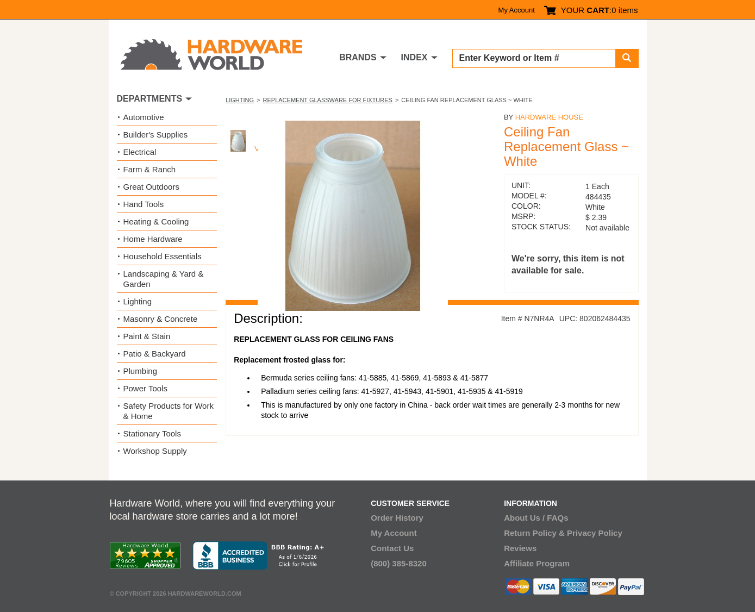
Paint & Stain (147, 336)
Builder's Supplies (155, 134)
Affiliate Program (537, 563)
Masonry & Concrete (160, 318)
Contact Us (392, 548)
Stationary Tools (152, 433)
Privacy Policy (594, 533)
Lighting (240, 100)
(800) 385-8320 (399, 563)
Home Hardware (153, 238)
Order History (397, 517)
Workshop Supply (155, 450)
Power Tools (145, 388)
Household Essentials (162, 256)
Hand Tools (143, 204)
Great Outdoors (151, 186)
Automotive (143, 117)
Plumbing (140, 371)
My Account (516, 10)
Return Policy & (534, 533)
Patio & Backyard (154, 353)
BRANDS (357, 57)
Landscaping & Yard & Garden (163, 279)
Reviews (520, 548)
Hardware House (549, 117)
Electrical (140, 152)
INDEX (414, 57)
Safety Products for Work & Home (168, 411)
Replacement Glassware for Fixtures (327, 100)
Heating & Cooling (156, 221)
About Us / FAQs (536, 517)
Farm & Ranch (149, 169)
